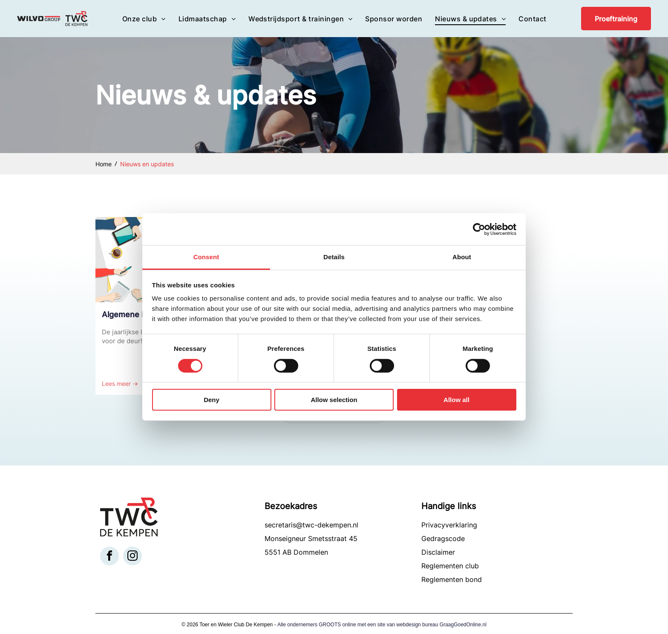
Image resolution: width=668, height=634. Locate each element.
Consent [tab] (206, 257)
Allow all (456, 399)
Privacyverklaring (449, 525)
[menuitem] (144, 18)
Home (103, 164)
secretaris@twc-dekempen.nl (311, 525)
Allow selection (334, 399)
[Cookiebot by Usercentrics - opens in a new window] (479, 229)
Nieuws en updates (147, 164)
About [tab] (461, 257)
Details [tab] (334, 257)
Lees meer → (120, 383)
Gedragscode (443, 538)
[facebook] (109, 557)
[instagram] (132, 557)
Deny (211, 399)
